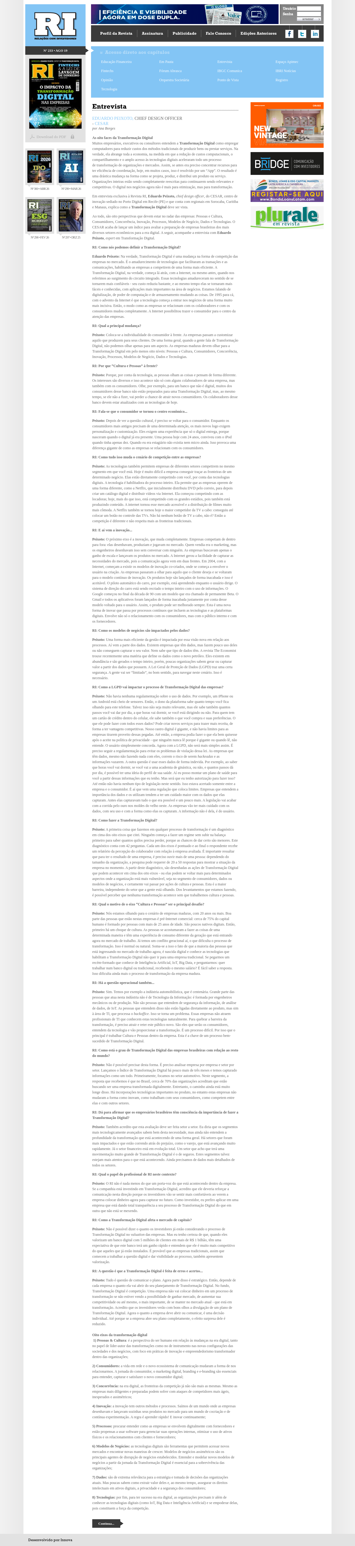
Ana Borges (106, 128)
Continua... (106, 1523)
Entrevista (224, 62)
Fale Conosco (218, 33)
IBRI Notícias (286, 71)
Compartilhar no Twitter (302, 34)
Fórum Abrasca (170, 71)
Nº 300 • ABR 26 (39, 170)
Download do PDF (51, 136)
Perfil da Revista (116, 33)
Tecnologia (109, 89)
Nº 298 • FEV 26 (39, 219)
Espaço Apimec (287, 62)
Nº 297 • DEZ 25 (71, 219)
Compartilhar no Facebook (289, 34)
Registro (282, 80)
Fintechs (107, 71)
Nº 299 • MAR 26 (71, 170)
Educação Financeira (116, 62)
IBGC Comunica (229, 71)
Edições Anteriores (259, 33)
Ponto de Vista (228, 80)
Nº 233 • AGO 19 (55, 50)
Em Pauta (166, 62)
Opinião (107, 80)
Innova (66, 1540)
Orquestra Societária (174, 80)
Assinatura (152, 33)
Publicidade (184, 33)
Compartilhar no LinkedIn (315, 34)
